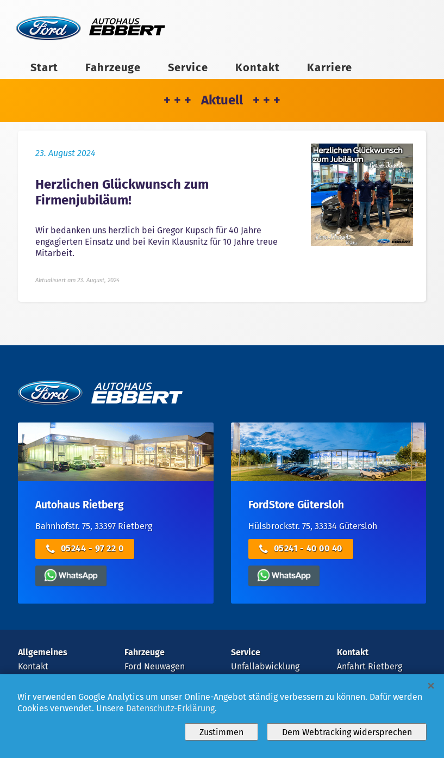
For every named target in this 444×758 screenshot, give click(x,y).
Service (188, 67)
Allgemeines (42, 652)
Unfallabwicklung (265, 666)
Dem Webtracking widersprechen (347, 732)
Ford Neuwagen (154, 666)
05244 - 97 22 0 (85, 549)
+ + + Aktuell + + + (222, 100)
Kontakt (257, 67)
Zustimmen (221, 732)
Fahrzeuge (113, 67)
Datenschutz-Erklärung (170, 708)
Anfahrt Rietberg (369, 666)
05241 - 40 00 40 (300, 549)
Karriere (329, 67)
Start (44, 67)
